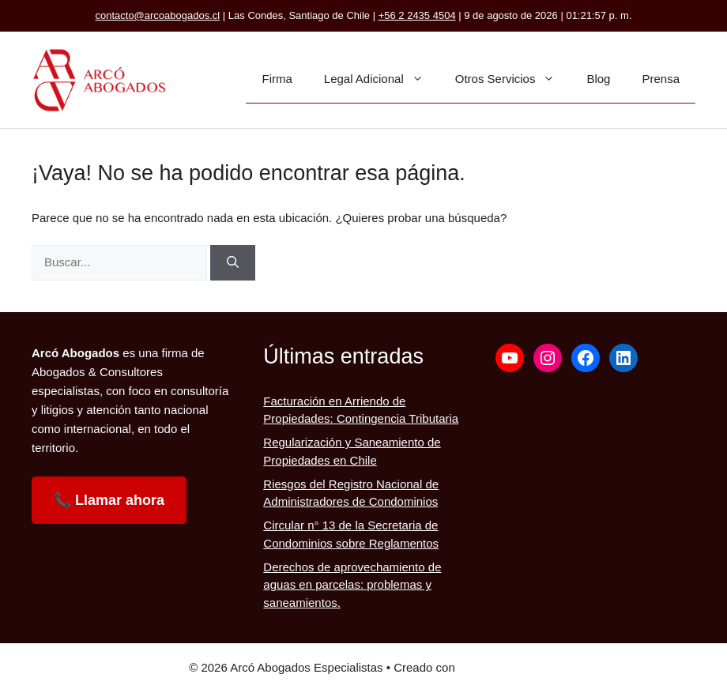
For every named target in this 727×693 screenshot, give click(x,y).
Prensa (661, 78)
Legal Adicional (381, 79)
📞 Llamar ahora (109, 500)
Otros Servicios (513, 79)
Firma (277, 78)
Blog (598, 78)
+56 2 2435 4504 (417, 15)
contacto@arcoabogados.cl (157, 15)
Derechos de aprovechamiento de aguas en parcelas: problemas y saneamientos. (352, 584)
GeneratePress (498, 667)
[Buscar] (232, 263)
